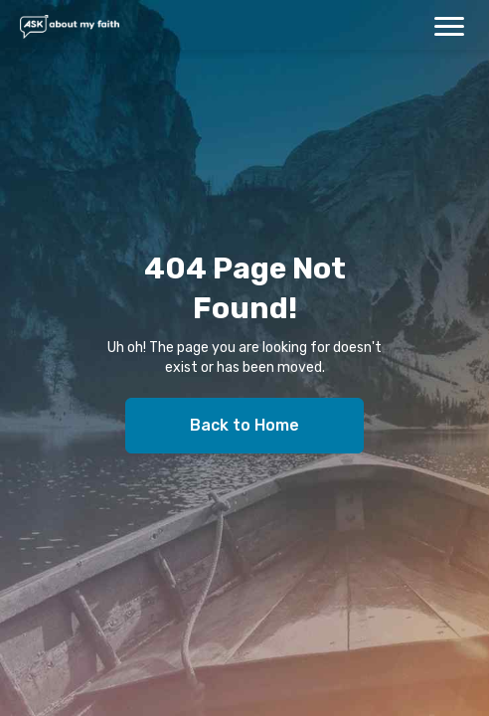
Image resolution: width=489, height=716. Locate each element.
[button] (449, 26)
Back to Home (244, 425)
